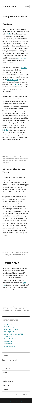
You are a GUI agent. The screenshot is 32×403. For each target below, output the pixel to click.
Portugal (20, 254)
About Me (5, 385)
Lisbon (21, 252)
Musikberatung (7, 381)
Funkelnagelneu (9, 346)
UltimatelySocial (16, 402)
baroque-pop (13, 158)
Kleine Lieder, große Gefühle (13, 334)
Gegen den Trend (10, 339)
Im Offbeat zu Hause (11, 329)
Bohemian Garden (22, 158)
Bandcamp (5, 158)
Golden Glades (9, 6)
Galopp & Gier (8, 336)
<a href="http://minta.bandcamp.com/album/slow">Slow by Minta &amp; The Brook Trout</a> (16, 244)
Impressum (6, 389)
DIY (3, 309)
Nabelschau (8, 324)
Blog (11, 156)
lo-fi (23, 309)
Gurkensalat (8, 344)
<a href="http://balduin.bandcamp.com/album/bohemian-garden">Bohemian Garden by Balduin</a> (16, 148)
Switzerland (12, 160)
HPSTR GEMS (10, 263)
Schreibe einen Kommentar (10, 256)
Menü (27, 6)
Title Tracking (9, 327)
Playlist (4, 372)
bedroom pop (18, 307)
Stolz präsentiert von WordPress (20, 395)
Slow (25, 254)
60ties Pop (17, 156)
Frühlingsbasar (9, 332)
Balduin (7, 24)
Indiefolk (16, 252)
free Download (9, 309)
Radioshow (6, 368)
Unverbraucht (9, 341)
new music (5, 160)
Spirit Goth (9, 310)
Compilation (25, 307)
